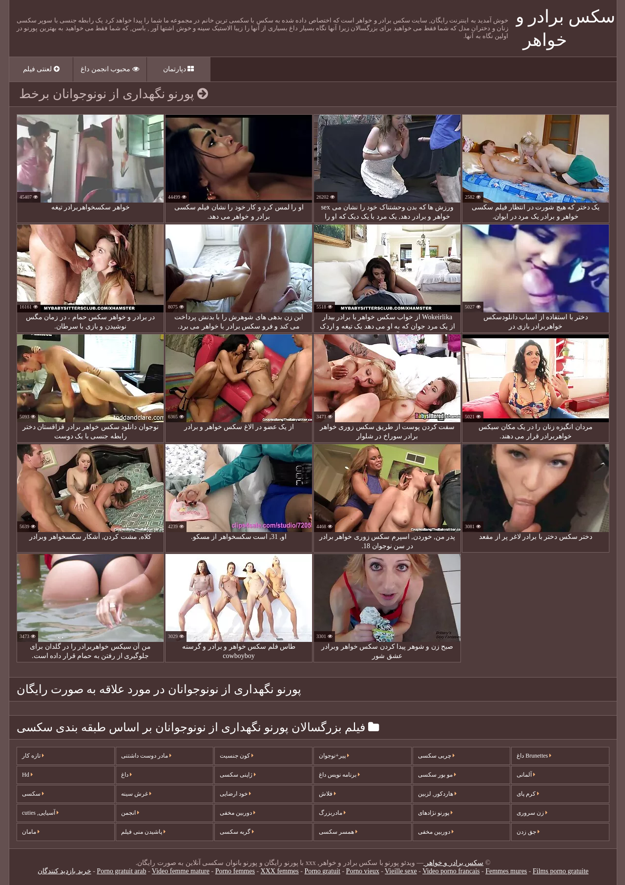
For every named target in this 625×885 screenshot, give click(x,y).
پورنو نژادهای (434, 812)
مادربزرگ (331, 812)
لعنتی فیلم (40, 69)
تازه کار (32, 755)
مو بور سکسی (436, 774)
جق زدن (527, 831)
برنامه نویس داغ (338, 774)
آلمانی (525, 774)
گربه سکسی (236, 831)
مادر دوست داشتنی (146, 755)
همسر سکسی (337, 831)
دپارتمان (178, 69)
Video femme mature (180, 871)
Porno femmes (234, 871)
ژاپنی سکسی (237, 774)
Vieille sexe (400, 871)
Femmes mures (505, 871)
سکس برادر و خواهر (453, 862)
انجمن (130, 812)
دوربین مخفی (237, 812)
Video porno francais (450, 871)
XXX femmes (279, 871)
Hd (26, 774)
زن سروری (531, 812)
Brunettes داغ (533, 755)
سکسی (32, 793)
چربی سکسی (435, 755)
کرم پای (527, 793)
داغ (126, 774)
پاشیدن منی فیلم (143, 831)
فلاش (326, 793)
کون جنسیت (236, 755)
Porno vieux (362, 871)
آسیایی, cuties (39, 812)
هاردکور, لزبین (436, 793)
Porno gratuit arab (121, 871)
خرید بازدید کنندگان (64, 871)
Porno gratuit (322, 871)
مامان (30, 831)
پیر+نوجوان (333, 755)
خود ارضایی (234, 793)
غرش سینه (136, 793)
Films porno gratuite (560, 871)
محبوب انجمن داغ (109, 69)
